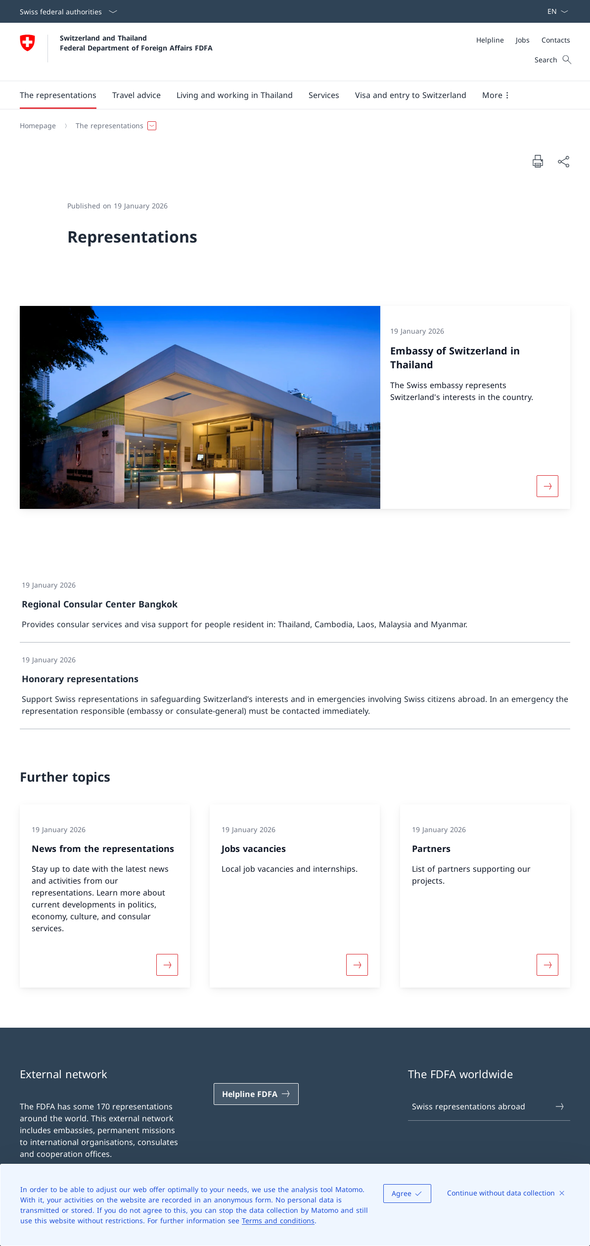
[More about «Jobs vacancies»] (357, 965)
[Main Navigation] (287, 95)
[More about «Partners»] (547, 965)
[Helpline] (490, 40)
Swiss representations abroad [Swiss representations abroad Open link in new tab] (488, 1106)
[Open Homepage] (116, 52)
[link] (295, 605)
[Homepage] (38, 125)
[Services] (324, 95)
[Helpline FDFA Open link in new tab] (256, 1094)
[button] (58, 95)
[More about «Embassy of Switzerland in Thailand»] (547, 486)
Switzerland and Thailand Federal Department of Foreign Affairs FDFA (136, 42)
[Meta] (523, 40)
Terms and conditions (278, 1220)
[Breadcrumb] (291, 125)
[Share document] (563, 161)
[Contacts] (556, 40)
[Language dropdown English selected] (554, 11)
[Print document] (537, 161)
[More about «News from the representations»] (167, 965)
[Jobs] (523, 40)
